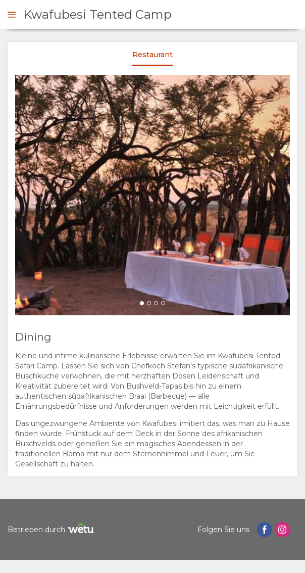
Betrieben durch (52, 529)
